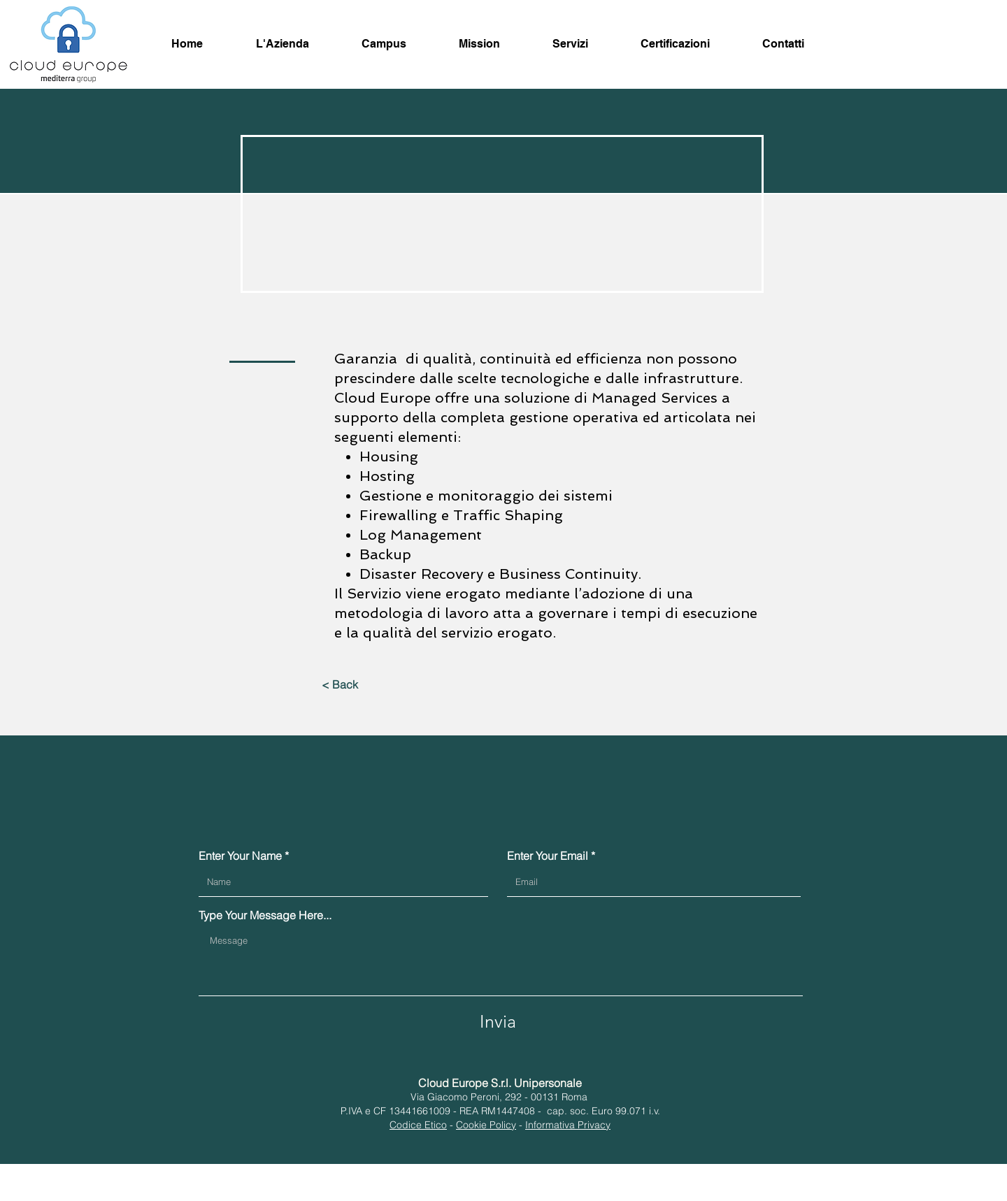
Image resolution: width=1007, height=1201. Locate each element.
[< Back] (339, 684)
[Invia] (498, 1021)
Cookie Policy (486, 1125)
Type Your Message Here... (265, 915)
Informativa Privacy (567, 1125)
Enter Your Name (240, 855)
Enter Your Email (547, 855)
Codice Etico (418, 1125)
